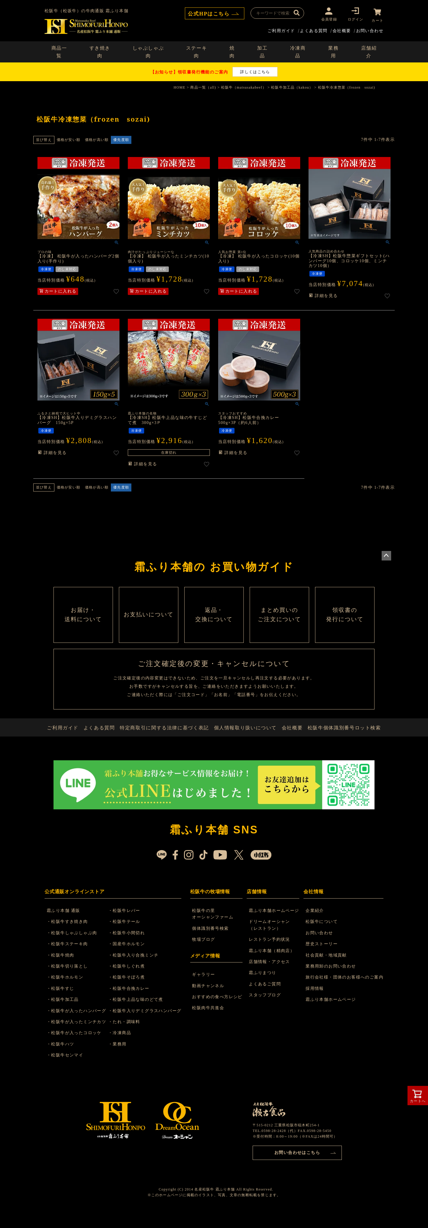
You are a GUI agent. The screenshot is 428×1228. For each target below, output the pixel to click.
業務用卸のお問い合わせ (331, 982)
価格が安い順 (68, 138)
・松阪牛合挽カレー (131, 1004)
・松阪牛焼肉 (61, 971)
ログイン (353, 19)
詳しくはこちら (255, 70)
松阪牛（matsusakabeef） (243, 86)
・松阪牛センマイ (66, 1071)
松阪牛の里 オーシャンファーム (213, 929)
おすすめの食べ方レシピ (218, 1012)
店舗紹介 (369, 50)
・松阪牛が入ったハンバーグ (78, 1026)
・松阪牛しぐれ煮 (129, 982)
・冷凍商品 (122, 1048)
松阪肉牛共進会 (209, 1024)
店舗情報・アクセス (270, 977)
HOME (179, 86)
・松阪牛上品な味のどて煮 (138, 1015)
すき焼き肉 (99, 50)
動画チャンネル (209, 1001)
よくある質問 (313, 29)
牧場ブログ (204, 955)
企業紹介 (315, 926)
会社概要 (342, 29)
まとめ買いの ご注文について (279, 618)
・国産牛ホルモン (129, 959)
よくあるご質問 (265, 1000)
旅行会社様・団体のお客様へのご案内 (344, 993)
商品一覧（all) (203, 86)
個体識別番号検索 (211, 944)
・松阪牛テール (127, 937)
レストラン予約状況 (270, 955)
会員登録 (327, 19)
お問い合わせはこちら (297, 1168)
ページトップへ (386, 554)
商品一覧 (59, 50)
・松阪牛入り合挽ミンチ (136, 971)
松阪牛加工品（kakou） (292, 86)
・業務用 (120, 1060)
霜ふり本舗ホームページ (274, 926)
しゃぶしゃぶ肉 (148, 50)
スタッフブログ (265, 1011)
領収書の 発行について (344, 618)
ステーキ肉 (196, 50)
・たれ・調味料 (127, 1037)
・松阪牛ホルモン (66, 993)
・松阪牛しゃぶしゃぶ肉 (73, 948)
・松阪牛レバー (127, 926)
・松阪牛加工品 (64, 1015)
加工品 (262, 50)
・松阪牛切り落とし (68, 982)
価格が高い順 (96, 138)
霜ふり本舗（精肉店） (272, 966)
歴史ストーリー (322, 959)
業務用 (333, 50)
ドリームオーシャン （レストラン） (270, 940)
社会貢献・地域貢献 (326, 971)
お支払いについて (148, 618)
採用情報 (315, 1004)
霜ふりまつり (263, 989)
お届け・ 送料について (83, 618)
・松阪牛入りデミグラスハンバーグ (147, 1026)
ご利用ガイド (281, 29)
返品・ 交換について (214, 618)
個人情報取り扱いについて (245, 739)
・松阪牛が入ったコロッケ (75, 1048)
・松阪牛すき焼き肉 (68, 937)
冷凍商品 (298, 50)
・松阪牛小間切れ (129, 948)
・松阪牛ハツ (61, 1060)
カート (377, 19)
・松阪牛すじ (61, 1004)
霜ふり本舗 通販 (65, 926)
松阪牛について (322, 937)
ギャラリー (204, 990)
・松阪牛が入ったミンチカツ (78, 1037)
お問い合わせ (369, 29)
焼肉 (232, 50)
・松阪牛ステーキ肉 (68, 959)
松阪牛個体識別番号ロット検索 (345, 739)
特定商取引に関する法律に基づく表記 (165, 739)
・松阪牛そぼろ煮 (129, 993)
